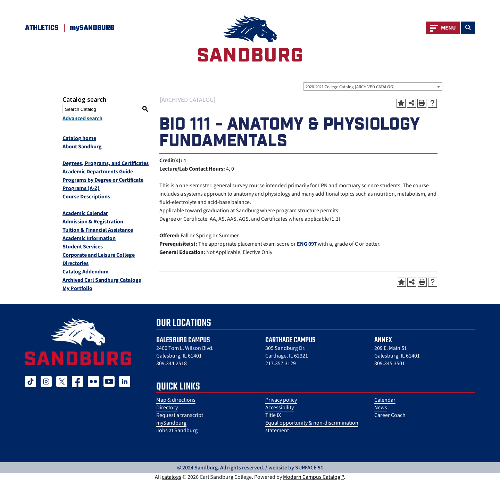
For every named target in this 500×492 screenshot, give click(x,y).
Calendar (384, 400)
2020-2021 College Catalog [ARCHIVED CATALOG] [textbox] (350, 87)
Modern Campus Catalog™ (313, 477)
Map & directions (175, 400)
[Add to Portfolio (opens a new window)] (401, 103)
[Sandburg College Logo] (78, 341)
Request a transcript (179, 415)
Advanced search (82, 118)
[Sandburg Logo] (250, 38)
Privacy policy (281, 400)
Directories (75, 263)
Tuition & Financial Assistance (97, 230)
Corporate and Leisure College (98, 255)
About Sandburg (82, 146)
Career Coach (390, 415)
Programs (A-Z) (81, 188)
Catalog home (79, 138)
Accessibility (279, 407)
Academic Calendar (85, 213)
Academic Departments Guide (97, 171)
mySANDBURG (92, 28)
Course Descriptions (86, 196)
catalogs (171, 477)
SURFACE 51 (309, 468)
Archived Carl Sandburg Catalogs (101, 280)
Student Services (82, 247)
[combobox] (372, 86)
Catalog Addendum (85, 272)
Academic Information (89, 238)
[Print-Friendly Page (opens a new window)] (421, 103)
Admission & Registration (92, 222)
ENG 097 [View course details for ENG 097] (307, 244)
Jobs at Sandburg (177, 430)
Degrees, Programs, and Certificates (105, 163)
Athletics (42, 28)
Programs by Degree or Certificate (102, 180)
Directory (167, 407)
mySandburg (171, 423)
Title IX (273, 415)
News (380, 407)
